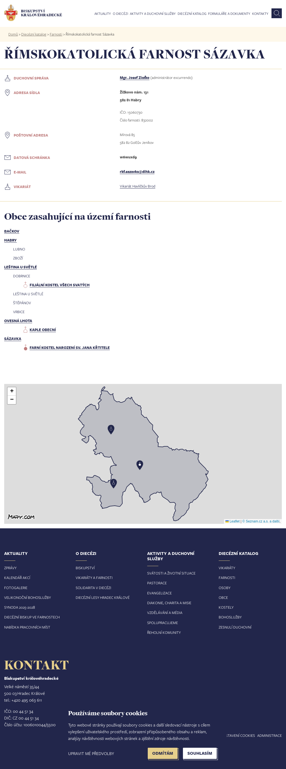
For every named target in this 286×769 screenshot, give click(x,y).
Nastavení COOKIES (238, 735)
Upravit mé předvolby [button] (91, 753)
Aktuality (102, 14)
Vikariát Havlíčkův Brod (137, 186)
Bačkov (11, 231)
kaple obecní (43, 329)
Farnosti (56, 34)
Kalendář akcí (17, 577)
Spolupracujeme (162, 622)
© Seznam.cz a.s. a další (261, 521)
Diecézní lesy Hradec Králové (103, 597)
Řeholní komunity (164, 632)
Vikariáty (227, 567)
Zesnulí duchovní (235, 627)
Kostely (226, 607)
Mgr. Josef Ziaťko (134, 77)
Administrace (269, 735)
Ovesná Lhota (18, 320)
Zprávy (10, 567)
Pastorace (157, 582)
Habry (10, 240)
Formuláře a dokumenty (229, 14)
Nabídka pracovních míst (27, 627)
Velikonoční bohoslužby (27, 597)
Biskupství (85, 567)
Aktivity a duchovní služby (153, 14)
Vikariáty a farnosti (94, 577)
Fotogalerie (15, 587)
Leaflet (232, 521)
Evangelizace (159, 592)
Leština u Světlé (20, 266)
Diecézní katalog (192, 14)
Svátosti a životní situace (171, 573)
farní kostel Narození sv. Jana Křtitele (70, 347)
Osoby (224, 587)
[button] (143, 454)
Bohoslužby (230, 617)
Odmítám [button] (162, 753)
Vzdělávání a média (164, 612)
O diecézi (120, 14)
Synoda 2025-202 (18, 607)
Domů (13, 34)
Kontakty (260, 14)
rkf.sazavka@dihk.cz (137, 171)
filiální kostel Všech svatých (60, 284)
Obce (223, 597)
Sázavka (12, 338)
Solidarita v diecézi (93, 587)
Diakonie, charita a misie (169, 602)
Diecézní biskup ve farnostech (32, 617)
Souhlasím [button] (199, 753)
